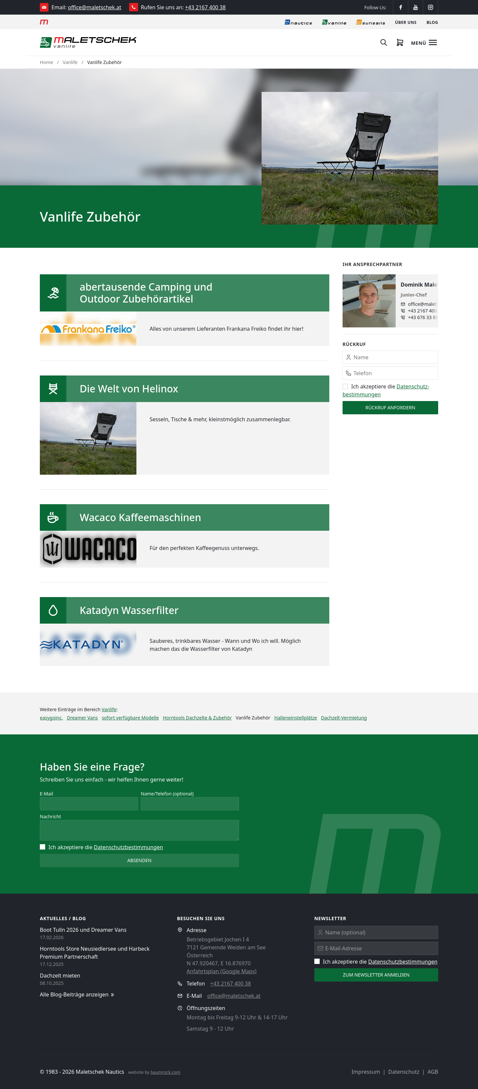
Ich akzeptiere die (101, 847)
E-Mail (46, 793)
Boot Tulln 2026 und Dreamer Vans (83, 929)
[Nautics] (298, 22)
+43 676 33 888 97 (427, 317)
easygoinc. (51, 718)
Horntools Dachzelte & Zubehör (197, 718)
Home (46, 62)
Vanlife (70, 62)
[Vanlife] (334, 22)
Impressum (366, 1071)
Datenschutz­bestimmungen (128, 847)
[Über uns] (406, 22)
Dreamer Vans (82, 718)
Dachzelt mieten (60, 975)
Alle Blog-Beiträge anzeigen (77, 994)
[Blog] (432, 22)
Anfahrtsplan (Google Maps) (221, 971)
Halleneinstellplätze (295, 718)
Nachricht (50, 816)
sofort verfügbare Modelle (130, 718)
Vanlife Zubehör (104, 62)
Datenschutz (403, 1071)
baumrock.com (165, 1072)
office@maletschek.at (94, 7)
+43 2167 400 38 (205, 7)
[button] (350, 158)
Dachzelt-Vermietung (344, 718)
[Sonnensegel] (370, 22)
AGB (433, 1071)
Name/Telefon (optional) (167, 793)
